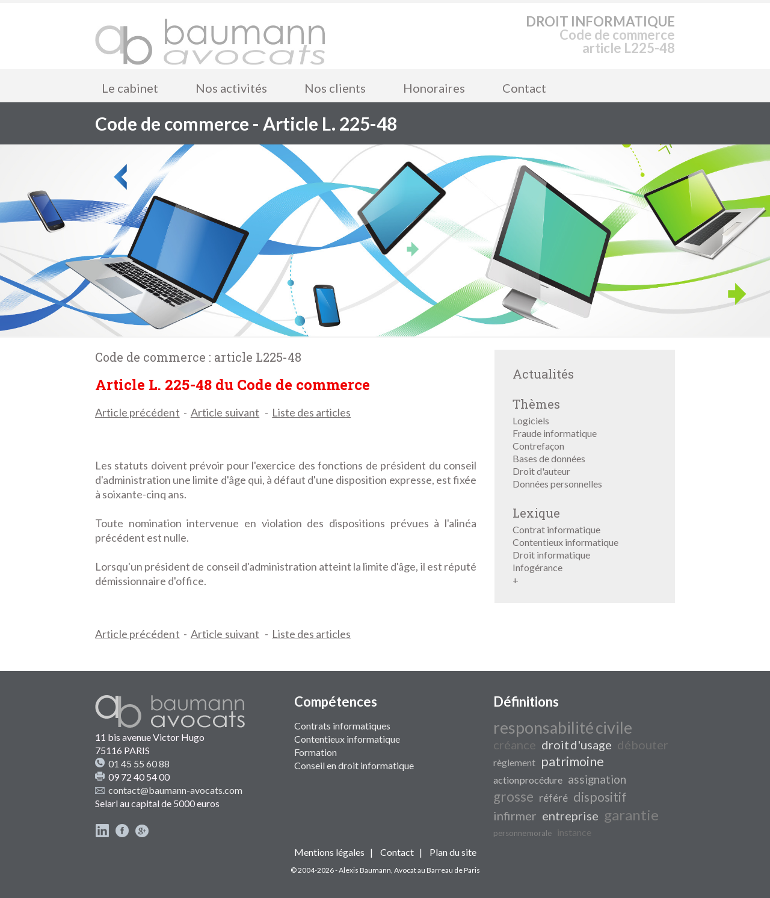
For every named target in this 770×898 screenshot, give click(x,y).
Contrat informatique (556, 529)
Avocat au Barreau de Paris (437, 870)
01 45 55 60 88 (139, 763)
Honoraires (434, 88)
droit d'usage (576, 744)
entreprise (570, 815)
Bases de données (549, 458)
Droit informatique (551, 554)
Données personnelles (557, 483)
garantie (631, 814)
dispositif (600, 797)
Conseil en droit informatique (354, 765)
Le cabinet (130, 88)
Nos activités (231, 88)
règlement (514, 762)
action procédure (527, 779)
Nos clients (335, 88)
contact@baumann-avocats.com (175, 790)
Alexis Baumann (365, 870)
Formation (315, 752)
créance (514, 744)
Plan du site (453, 852)
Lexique (536, 513)
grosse (513, 796)
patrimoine (572, 761)
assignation (597, 779)
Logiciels (531, 420)
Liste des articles (311, 412)
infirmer (515, 815)
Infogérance (537, 567)
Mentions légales (329, 852)
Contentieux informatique (565, 542)
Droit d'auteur (541, 471)
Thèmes (536, 404)
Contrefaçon (538, 445)
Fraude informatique (555, 433)
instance (574, 832)
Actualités (543, 374)
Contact (524, 88)
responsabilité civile (562, 727)
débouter (642, 744)
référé (553, 797)
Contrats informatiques (342, 725)
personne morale (522, 833)
